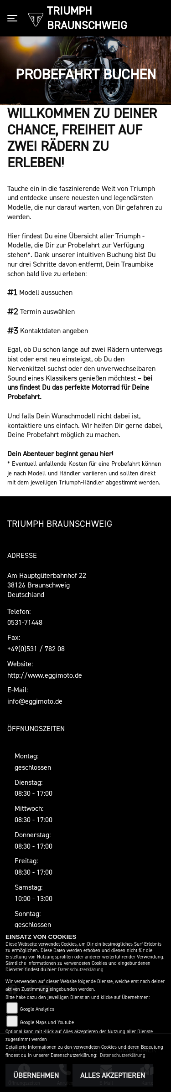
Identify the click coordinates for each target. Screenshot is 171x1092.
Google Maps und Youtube (47, 1022)
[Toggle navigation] (14, 18)
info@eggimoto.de (34, 701)
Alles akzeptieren (112, 1075)
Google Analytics (37, 1009)
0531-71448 (24, 622)
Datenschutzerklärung (81, 970)
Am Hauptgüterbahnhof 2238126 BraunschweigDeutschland (46, 585)
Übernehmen (36, 1075)
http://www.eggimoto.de (44, 675)
